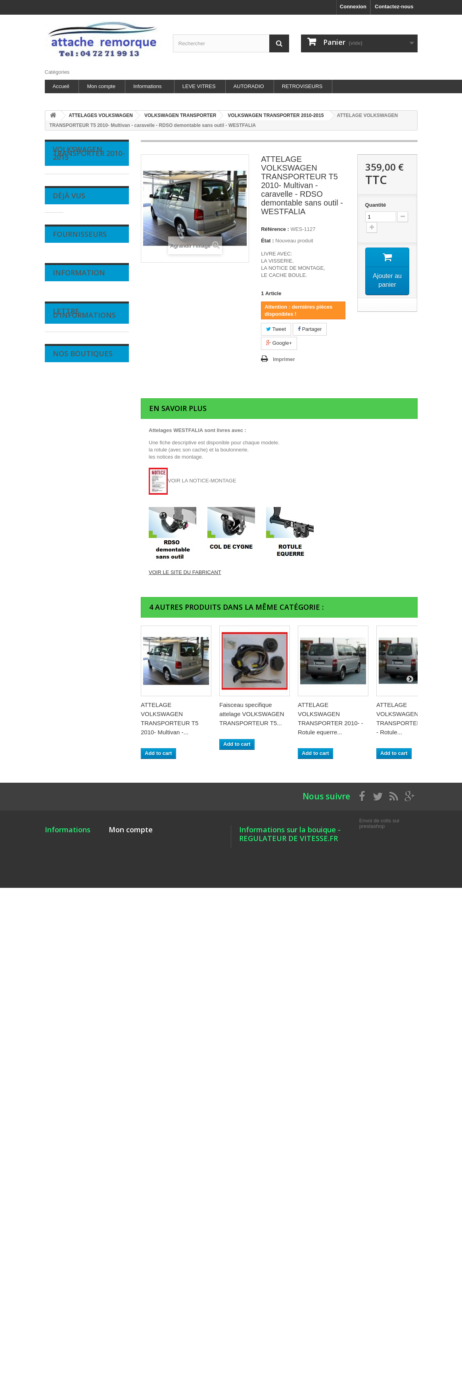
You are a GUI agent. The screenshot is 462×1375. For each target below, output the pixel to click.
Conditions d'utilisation (84, 1297)
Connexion (353, 7)
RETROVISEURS (302, 86)
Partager (310, 329)
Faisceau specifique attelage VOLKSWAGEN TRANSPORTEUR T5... (251, 713)
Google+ (279, 343)
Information (79, 1254)
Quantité (375, 205)
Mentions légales (78, 1285)
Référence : (275, 229)
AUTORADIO (249, 86)
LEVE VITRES (199, 86)
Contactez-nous (394, 7)
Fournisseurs (80, 1185)
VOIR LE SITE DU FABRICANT (185, 572)
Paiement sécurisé (80, 1321)
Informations (147, 86)
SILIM (65, 1204)
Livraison (69, 1273)
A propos (69, 1309)
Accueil (61, 86)
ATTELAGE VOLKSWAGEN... (94, 1130)
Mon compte (101, 86)
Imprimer (284, 359)
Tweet (276, 329)
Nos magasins (75, 1333)
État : (267, 241)
